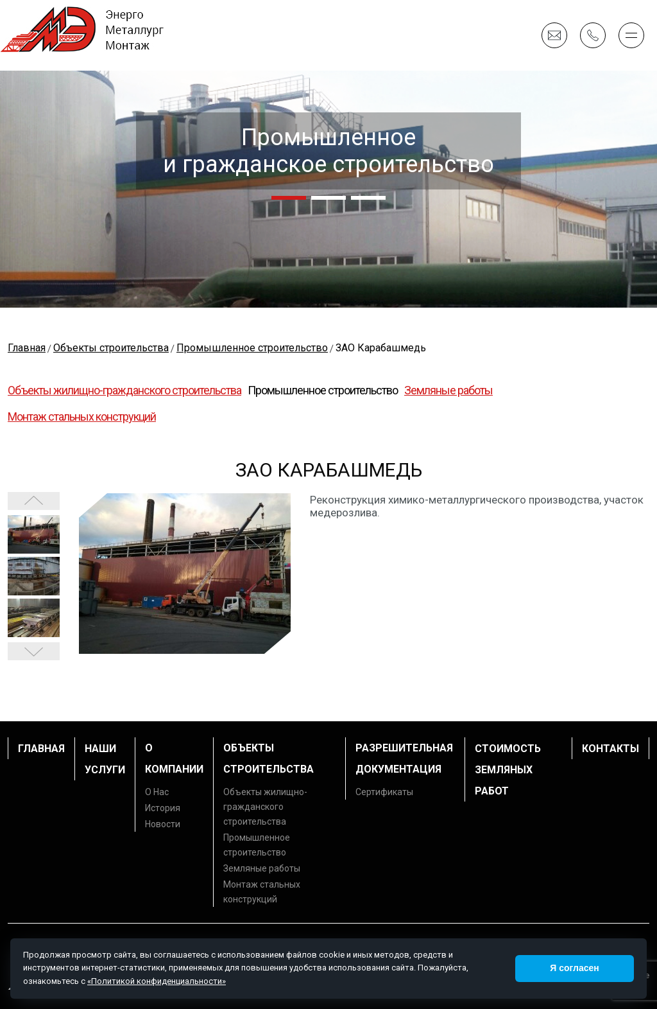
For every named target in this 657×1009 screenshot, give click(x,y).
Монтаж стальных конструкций (82, 416)
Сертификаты (384, 792)
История (162, 808)
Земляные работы (448, 390)
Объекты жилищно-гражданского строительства (124, 390)
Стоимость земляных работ (508, 769)
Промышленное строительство (323, 390)
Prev (34, 651)
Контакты (610, 748)
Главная (41, 748)
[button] (288, 198)
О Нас (157, 792)
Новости (162, 824)
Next (34, 501)
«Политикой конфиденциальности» (156, 981)
